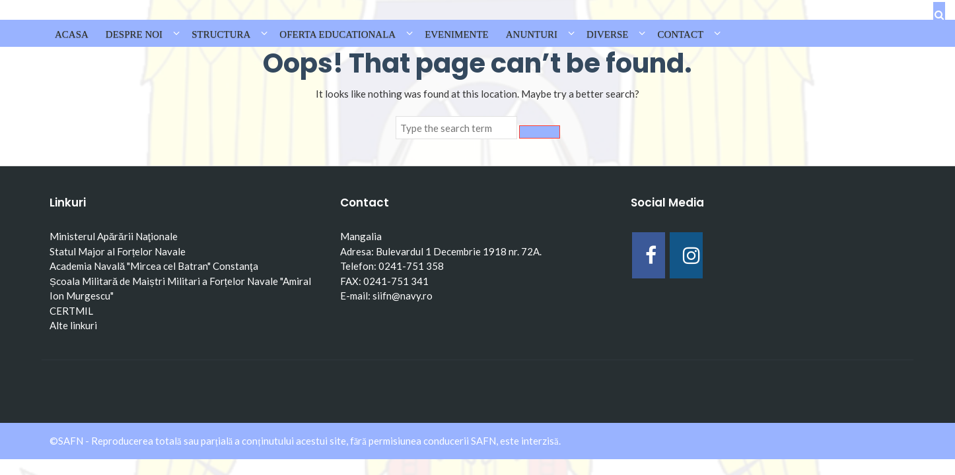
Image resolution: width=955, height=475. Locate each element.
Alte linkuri (73, 325)
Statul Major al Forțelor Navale (118, 251)
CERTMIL (71, 311)
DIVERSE (607, 34)
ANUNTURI (531, 34)
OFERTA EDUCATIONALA (337, 34)
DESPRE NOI (134, 34)
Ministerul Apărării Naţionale (114, 236)
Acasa (71, 34)
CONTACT (680, 34)
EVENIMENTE (457, 34)
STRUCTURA (221, 34)
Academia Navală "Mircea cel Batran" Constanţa (154, 266)
